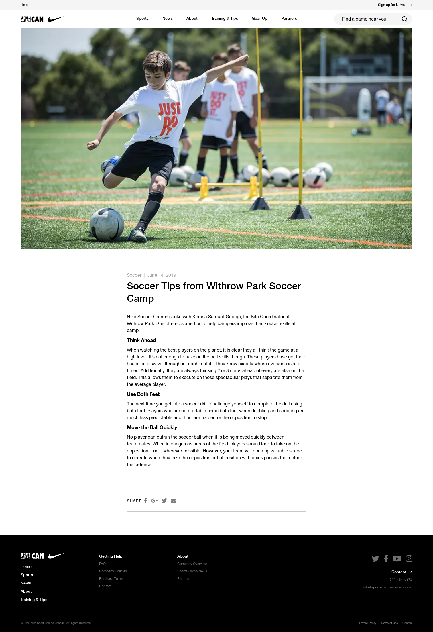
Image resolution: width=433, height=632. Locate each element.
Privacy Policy (367, 623)
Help (24, 5)
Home (26, 566)
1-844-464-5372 (399, 580)
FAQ (102, 564)
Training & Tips (34, 599)
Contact (105, 586)
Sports (142, 18)
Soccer (134, 275)
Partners (183, 579)
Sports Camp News (192, 571)
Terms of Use (389, 623)
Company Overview (192, 564)
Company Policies (113, 571)
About (26, 591)
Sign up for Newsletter (395, 5)
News (167, 18)
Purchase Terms (111, 579)
